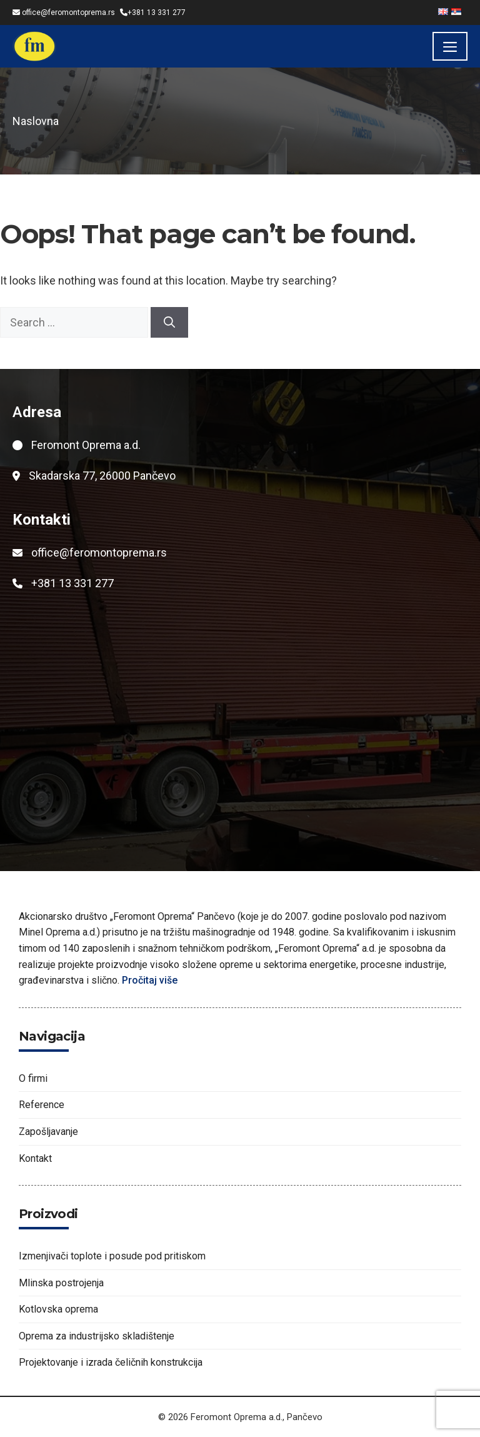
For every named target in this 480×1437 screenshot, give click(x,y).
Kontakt (35, 1158)
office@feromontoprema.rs (68, 12)
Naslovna (35, 121)
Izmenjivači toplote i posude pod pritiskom (112, 1256)
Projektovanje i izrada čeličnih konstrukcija (110, 1362)
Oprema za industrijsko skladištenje (96, 1336)
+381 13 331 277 (157, 12)
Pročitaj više (151, 980)
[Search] (169, 322)
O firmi (33, 1078)
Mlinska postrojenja (61, 1283)
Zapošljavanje (48, 1131)
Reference (41, 1105)
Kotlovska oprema (58, 1309)
